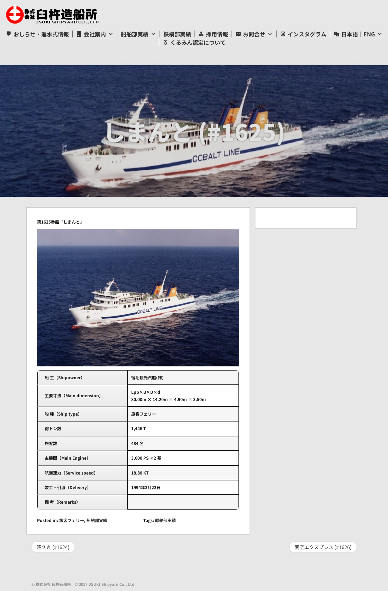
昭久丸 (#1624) (53, 547)
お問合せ (254, 34)
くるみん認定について (198, 42)
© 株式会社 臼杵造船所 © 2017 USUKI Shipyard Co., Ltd (82, 584)
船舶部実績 (134, 34)
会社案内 (95, 34)
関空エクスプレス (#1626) (323, 547)
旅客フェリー (71, 520)
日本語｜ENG (358, 34)
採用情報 (217, 34)
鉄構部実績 (177, 34)
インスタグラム (307, 34)
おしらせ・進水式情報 (41, 34)
